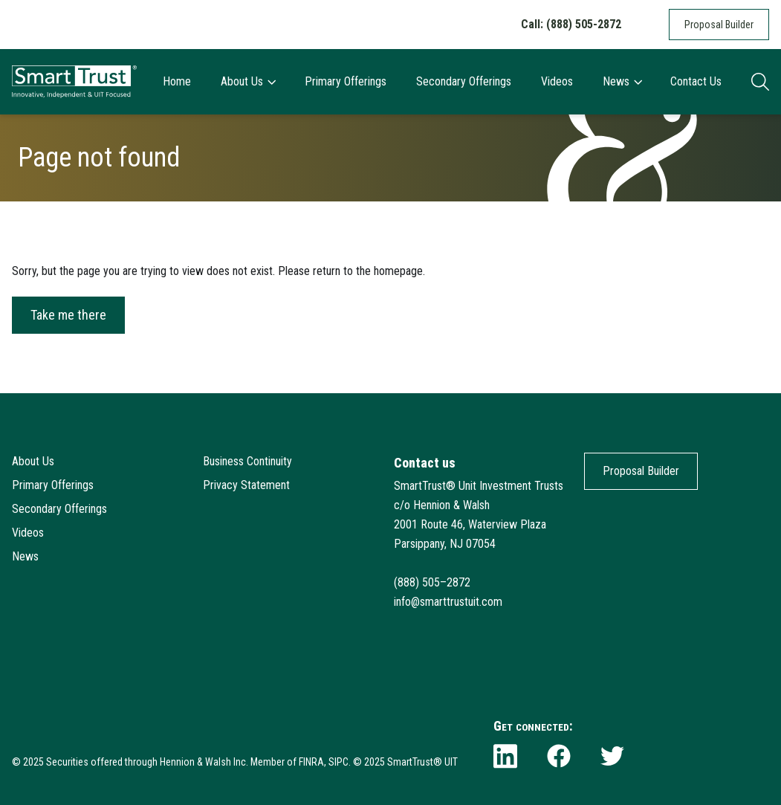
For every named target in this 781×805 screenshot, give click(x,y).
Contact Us (696, 81)
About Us (248, 81)
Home (177, 81)
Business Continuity (247, 461)
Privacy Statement (246, 485)
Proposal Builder (719, 24)
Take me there (68, 315)
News (622, 81)
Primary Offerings (345, 81)
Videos (557, 81)
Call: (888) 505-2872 (571, 24)
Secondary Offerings (463, 81)
